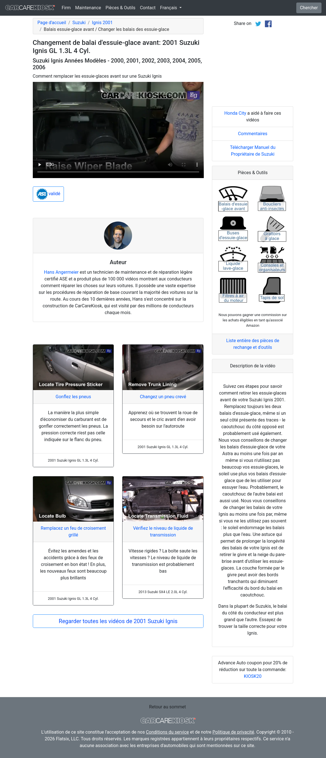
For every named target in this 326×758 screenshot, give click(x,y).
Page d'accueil (52, 22)
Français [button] (169, 7)
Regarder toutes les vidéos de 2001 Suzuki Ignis (118, 621)
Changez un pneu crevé (163, 396)
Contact (148, 7)
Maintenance (88, 7)
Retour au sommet (167, 706)
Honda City (235, 113)
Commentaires (252, 133)
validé (48, 194)
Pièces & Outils (121, 7)
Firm (66, 7)
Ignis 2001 (102, 22)
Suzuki (78, 22)
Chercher (309, 7)
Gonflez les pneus (73, 396)
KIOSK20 (253, 676)
